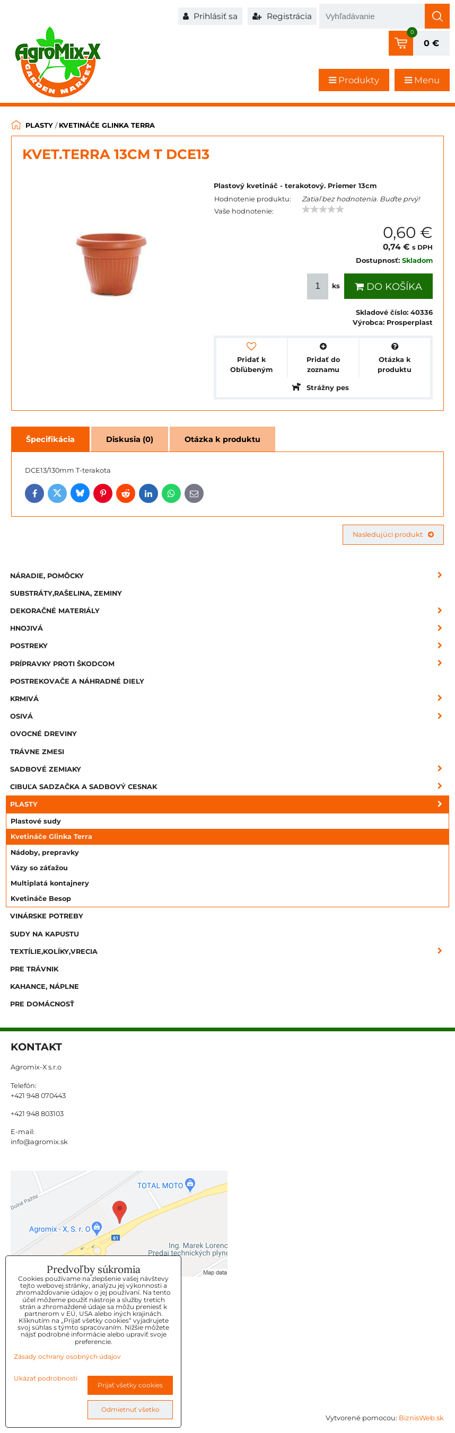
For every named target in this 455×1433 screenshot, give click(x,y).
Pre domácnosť (42, 1004)
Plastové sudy (36, 821)
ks (324, 286)
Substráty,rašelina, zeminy (66, 593)
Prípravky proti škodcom (229, 664)
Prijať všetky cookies (130, 1385)
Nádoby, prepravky (45, 852)
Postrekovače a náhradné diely (77, 681)
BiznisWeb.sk (421, 1418)
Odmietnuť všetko (130, 1409)
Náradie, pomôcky (229, 576)
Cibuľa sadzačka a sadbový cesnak (229, 786)
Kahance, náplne (44, 986)
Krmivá (229, 698)
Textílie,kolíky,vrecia (229, 951)
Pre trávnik (34, 969)
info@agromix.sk (39, 1142)
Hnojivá (229, 628)
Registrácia (282, 16)
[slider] (323, 209)
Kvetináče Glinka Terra (51, 837)
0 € (431, 43)
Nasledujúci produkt (393, 534)
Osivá (229, 716)
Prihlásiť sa (210, 16)
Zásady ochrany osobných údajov (67, 1356)
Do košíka (388, 287)
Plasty (229, 804)
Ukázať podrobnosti (45, 1378)
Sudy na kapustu (44, 934)
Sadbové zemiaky (229, 769)
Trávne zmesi (37, 752)
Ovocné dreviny (43, 734)
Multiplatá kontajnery (50, 883)
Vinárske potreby (46, 916)
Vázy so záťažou (39, 868)
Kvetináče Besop (41, 899)
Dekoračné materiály (229, 611)
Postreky (229, 645)
